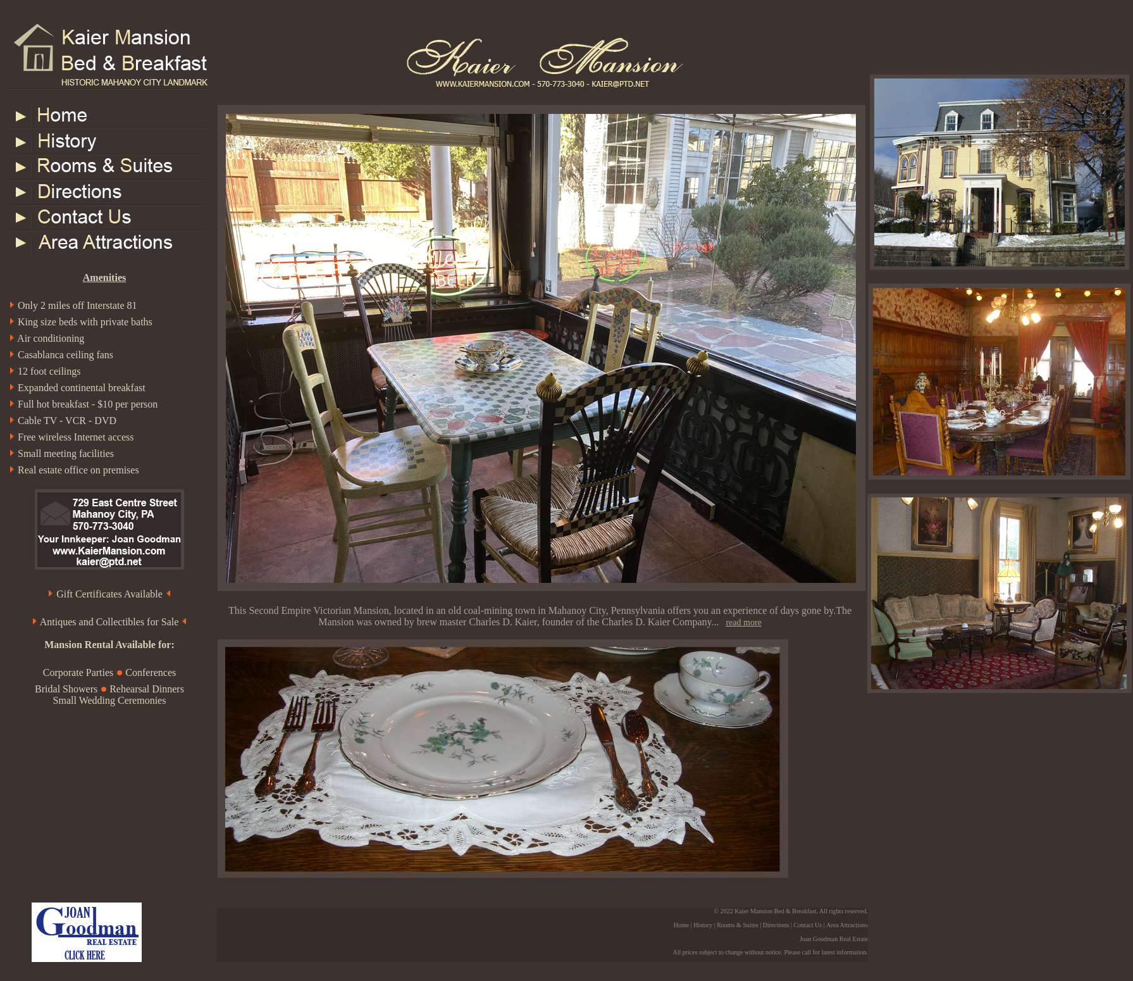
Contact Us (807, 925)
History (702, 925)
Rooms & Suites (737, 925)
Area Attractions (847, 925)
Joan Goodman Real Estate (834, 938)
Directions (776, 925)
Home (681, 925)
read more (743, 622)
